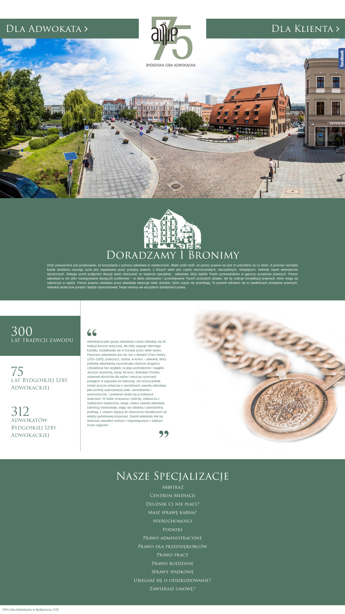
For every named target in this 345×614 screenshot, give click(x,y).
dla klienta (305, 28)
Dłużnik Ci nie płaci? (172, 504)
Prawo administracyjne (172, 538)
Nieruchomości (172, 521)
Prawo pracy (172, 555)
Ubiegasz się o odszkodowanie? (172, 580)
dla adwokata (47, 28)
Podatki (172, 529)
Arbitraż (172, 487)
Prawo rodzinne (172, 563)
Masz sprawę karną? (172, 512)
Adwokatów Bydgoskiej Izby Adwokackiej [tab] (45, 419)
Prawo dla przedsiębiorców (172, 546)
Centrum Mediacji (172, 495)
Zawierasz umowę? (172, 589)
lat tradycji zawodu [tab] (45, 333)
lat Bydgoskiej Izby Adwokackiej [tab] (45, 377)
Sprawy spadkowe (172, 572)
